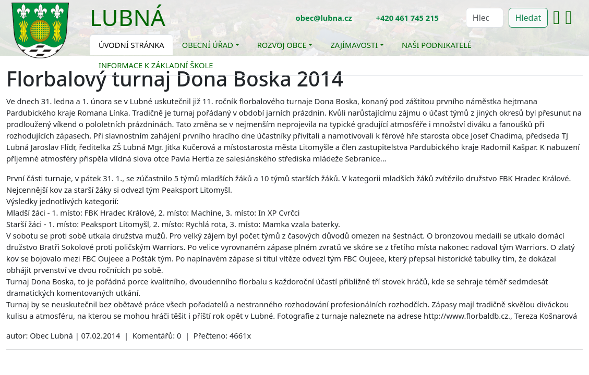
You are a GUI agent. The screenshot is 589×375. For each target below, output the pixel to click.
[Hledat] (484, 18)
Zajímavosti (354, 45)
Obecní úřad (207, 45)
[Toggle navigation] (173, 24)
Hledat (528, 17)
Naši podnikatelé (437, 45)
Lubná (127, 17)
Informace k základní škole (156, 65)
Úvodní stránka (131, 45)
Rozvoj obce (282, 45)
